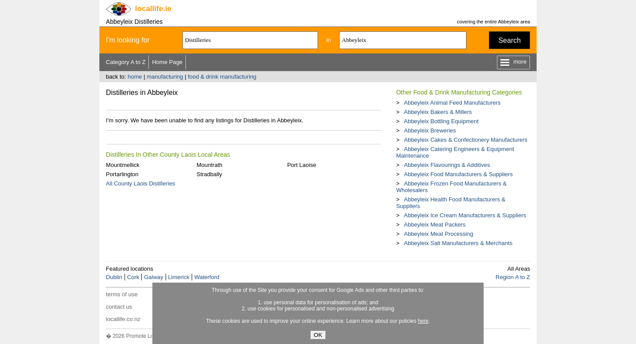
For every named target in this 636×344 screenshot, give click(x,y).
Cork (133, 277)
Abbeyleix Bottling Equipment (441, 121)
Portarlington (122, 174)
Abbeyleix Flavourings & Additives (447, 165)
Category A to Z (126, 62)
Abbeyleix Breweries (430, 130)
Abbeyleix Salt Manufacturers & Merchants (458, 243)
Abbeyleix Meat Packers (434, 224)
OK (318, 335)
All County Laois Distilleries (140, 183)
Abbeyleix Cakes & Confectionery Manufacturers (465, 139)
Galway (153, 277)
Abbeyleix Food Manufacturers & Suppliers (458, 174)
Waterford (207, 277)
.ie (153, 8)
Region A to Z (513, 277)
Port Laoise (301, 165)
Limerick (178, 277)
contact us (119, 306)
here (423, 321)
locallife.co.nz (123, 319)
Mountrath (210, 165)
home (135, 76)
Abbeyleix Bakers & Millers (438, 112)
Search (509, 40)
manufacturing (165, 76)
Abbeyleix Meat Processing (438, 234)
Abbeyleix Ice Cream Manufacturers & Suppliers (465, 215)
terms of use (122, 294)
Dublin (114, 277)
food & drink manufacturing (222, 76)
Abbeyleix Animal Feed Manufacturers (452, 102)
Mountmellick (123, 165)
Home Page (167, 62)
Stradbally (209, 174)
